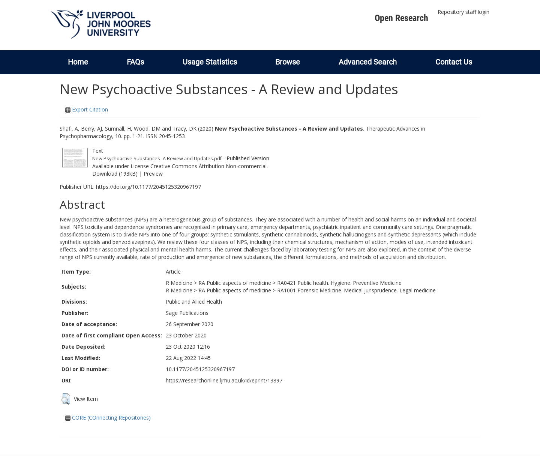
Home (78, 61)
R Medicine (179, 282)
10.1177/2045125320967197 (200, 369)
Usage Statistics (210, 61)
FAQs (135, 61)
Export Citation (86, 109)
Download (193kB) (115, 173)
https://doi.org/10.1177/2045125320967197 (148, 186)
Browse (287, 61)
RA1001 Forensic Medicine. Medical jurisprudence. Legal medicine (356, 290)
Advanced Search (368, 61)
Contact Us (453, 61)
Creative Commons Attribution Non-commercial (208, 166)
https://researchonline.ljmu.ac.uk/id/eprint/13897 (224, 380)
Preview (153, 173)
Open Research (401, 18)
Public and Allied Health (194, 301)
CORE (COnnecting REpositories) (108, 417)
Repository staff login (463, 11)
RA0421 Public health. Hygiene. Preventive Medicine (339, 282)
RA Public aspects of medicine (234, 282)
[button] (66, 399)
